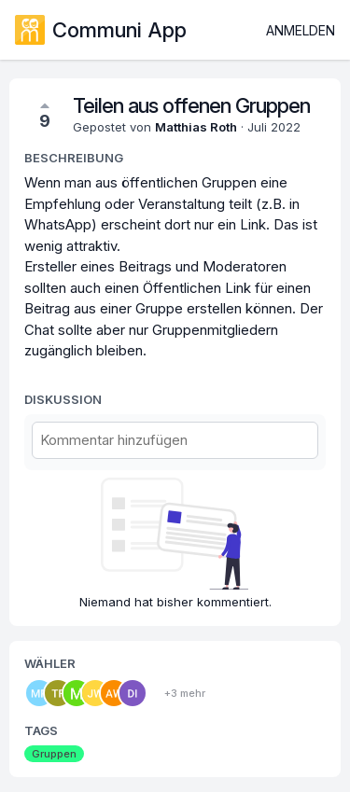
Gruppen (54, 753)
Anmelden (300, 30)
